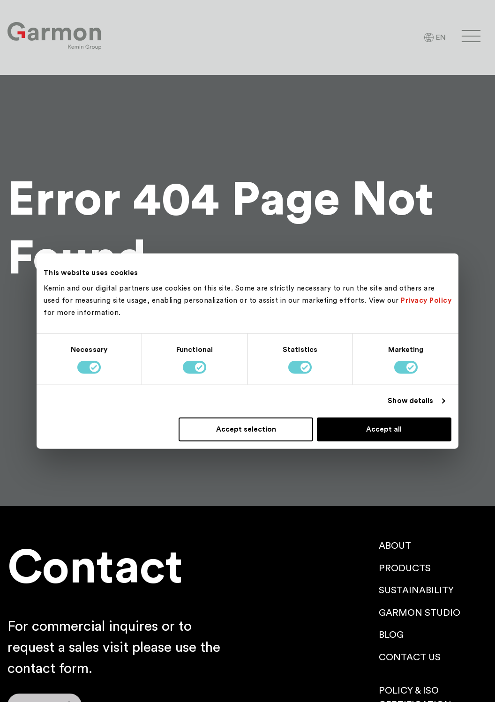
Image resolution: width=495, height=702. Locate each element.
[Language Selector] (435, 37)
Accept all (384, 429)
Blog (391, 635)
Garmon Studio (419, 613)
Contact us (410, 657)
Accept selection (246, 429)
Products (405, 568)
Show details (410, 400)
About (395, 546)
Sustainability (416, 590)
